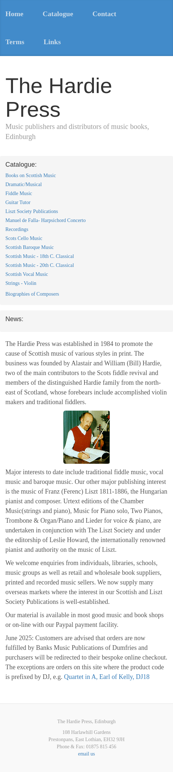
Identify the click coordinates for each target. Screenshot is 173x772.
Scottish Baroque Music (29, 247)
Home (14, 14)
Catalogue (58, 14)
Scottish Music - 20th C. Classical (39, 265)
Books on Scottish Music (30, 175)
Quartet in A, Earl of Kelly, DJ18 (107, 676)
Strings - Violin (20, 283)
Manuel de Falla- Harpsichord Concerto (45, 220)
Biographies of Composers (32, 294)
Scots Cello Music (23, 238)
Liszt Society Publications (31, 211)
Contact (104, 14)
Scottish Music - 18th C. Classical (39, 256)
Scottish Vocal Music (26, 274)
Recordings (16, 229)
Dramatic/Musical (23, 184)
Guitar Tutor (18, 202)
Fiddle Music (18, 193)
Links (52, 42)
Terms (14, 42)
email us (86, 754)
